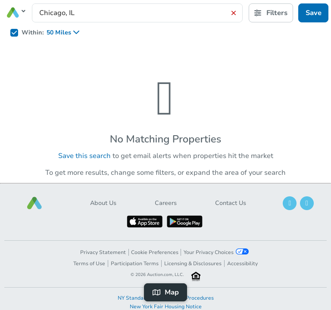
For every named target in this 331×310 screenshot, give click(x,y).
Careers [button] (166, 203)
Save (314, 13)
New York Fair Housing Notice (166, 306)
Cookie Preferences (154, 252)
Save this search (84, 156)
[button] (34, 203)
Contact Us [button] (230, 203)
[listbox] (66, 32)
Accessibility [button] (242, 263)
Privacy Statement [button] (103, 252)
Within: (33, 33)
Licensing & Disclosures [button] (193, 263)
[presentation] (137, 13)
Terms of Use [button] (89, 263)
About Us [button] (103, 203)
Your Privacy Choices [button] (216, 252)
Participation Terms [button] (135, 263)
